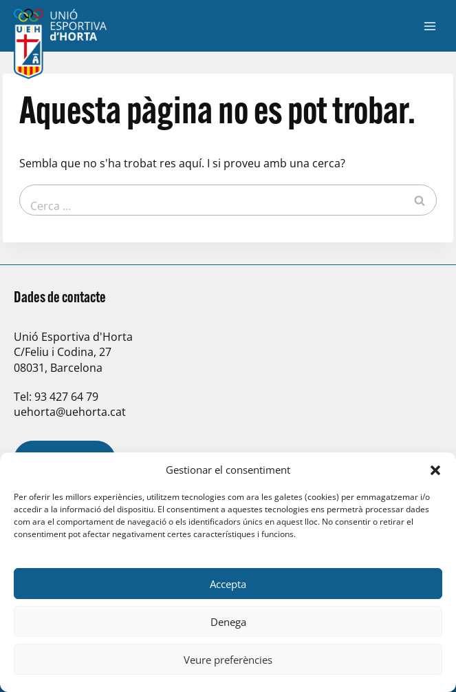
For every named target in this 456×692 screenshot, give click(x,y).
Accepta (228, 584)
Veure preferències (228, 660)
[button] (435, 470)
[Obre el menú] (429, 25)
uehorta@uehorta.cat (70, 411)
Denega (228, 622)
